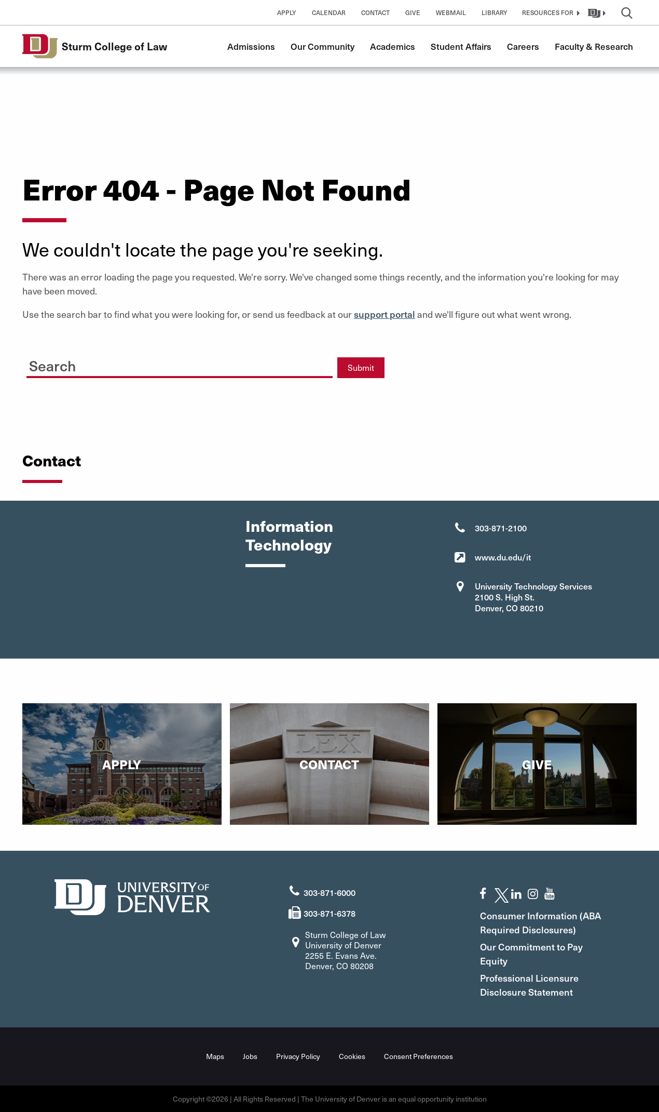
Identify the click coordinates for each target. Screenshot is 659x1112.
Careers (523, 46)
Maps (215, 1056)
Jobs (250, 1056)
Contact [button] (375, 12)
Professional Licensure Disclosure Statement (529, 984)
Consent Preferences (418, 1056)
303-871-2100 (501, 527)
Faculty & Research (594, 46)
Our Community (322, 46)
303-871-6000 (329, 892)
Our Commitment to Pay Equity (531, 953)
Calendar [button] (329, 12)
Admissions (251, 46)
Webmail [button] (451, 12)
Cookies (352, 1056)
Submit (361, 367)
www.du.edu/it (503, 556)
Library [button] (494, 12)
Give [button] (412, 12)
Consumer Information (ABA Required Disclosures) (540, 922)
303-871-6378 (329, 913)
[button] (549, 12)
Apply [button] (286, 12)
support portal (384, 313)
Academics (392, 46)
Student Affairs (461, 46)
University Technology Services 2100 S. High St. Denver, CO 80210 (533, 596)
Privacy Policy (298, 1056)
